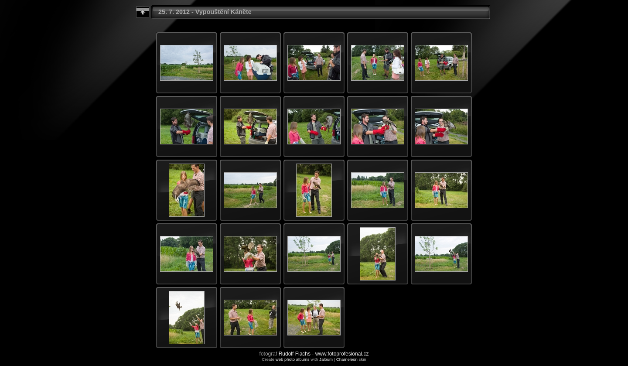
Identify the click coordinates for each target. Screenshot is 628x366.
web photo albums (293, 359)
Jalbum (326, 359)
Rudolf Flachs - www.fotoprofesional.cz (324, 354)
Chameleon (347, 359)
